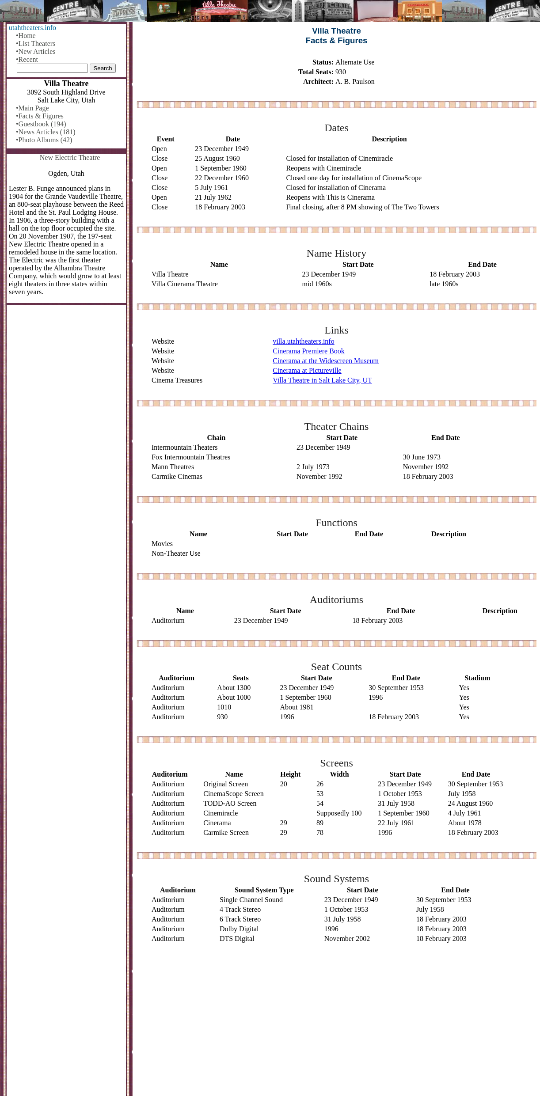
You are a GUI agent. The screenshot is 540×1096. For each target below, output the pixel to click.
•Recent (27, 59)
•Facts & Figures (40, 116)
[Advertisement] (336, 1020)
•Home (26, 35)
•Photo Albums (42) (44, 140)
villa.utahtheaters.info (304, 341)
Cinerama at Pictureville (307, 370)
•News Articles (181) (45, 132)
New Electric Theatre (70, 157)
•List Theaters (35, 43)
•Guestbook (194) (41, 124)
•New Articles (36, 51)
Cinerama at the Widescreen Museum (326, 360)
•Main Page (32, 108)
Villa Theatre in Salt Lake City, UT (322, 380)
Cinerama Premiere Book (309, 351)
